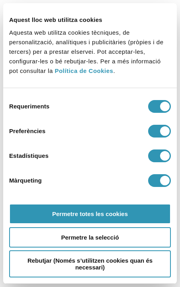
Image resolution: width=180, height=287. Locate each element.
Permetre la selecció (90, 237)
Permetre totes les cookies (90, 213)
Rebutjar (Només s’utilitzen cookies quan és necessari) (90, 264)
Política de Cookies (84, 70)
